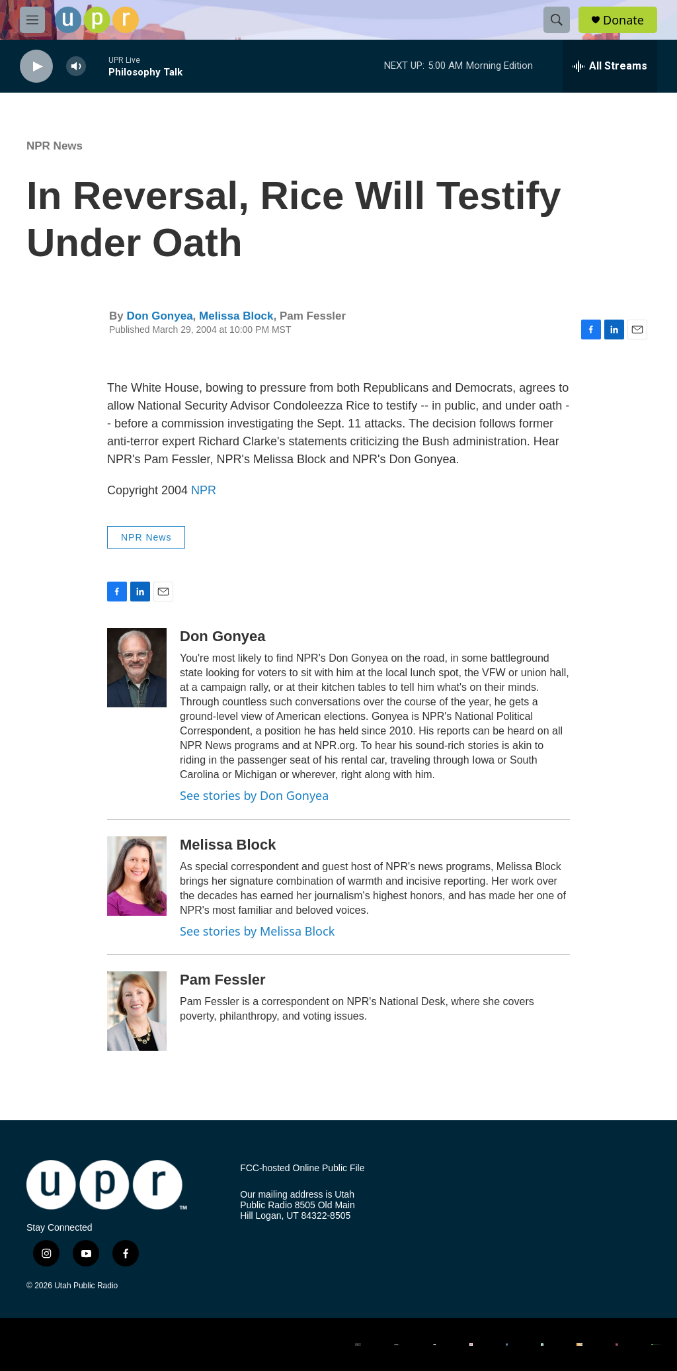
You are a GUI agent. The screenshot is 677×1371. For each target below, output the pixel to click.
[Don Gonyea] (137, 667)
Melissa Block (236, 316)
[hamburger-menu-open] (32, 20)
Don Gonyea (159, 316)
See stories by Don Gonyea (254, 795)
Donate (623, 20)
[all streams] (610, 66)
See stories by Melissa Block (257, 931)
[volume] (76, 66)
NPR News (54, 146)
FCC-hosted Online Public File (302, 1168)
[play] (36, 66)
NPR (203, 490)
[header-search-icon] (556, 20)
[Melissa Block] (137, 876)
